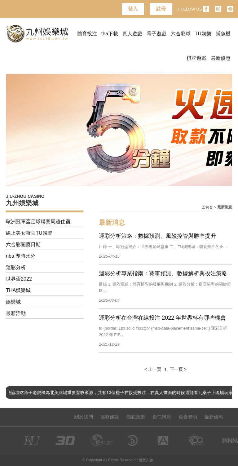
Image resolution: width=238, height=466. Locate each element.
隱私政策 (135, 416)
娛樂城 (13, 301)
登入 (133, 8)
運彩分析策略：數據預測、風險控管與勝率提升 (157, 236)
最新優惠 (221, 58)
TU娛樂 (203, 33)
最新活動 (16, 313)
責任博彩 (161, 416)
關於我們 (83, 416)
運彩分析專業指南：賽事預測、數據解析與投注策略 (163, 273)
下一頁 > (178, 369)
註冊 (161, 8)
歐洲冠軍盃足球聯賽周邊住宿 (38, 221)
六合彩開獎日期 (23, 244)
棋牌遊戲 (196, 58)
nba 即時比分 (20, 256)
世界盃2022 (19, 279)
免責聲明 (187, 416)
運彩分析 (16, 267)
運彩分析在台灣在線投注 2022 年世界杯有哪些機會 (162, 318)
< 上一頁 (152, 369)
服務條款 (109, 416)
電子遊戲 (156, 33)
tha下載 (109, 33)
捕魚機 (223, 33)
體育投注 (87, 33)
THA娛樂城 (18, 290)
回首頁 (207, 207)
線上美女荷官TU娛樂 (29, 233)
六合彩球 (181, 33)
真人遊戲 (132, 33)
